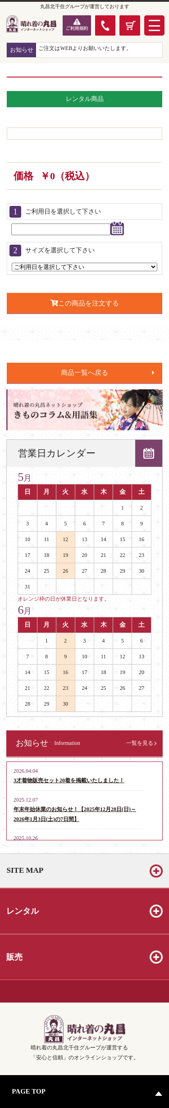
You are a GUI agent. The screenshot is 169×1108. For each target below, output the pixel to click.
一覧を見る (139, 743)
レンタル (22, 911)
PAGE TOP (29, 1091)
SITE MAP (24, 870)
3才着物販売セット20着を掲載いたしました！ (69, 780)
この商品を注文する (84, 303)
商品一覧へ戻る (84, 372)
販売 (14, 957)
